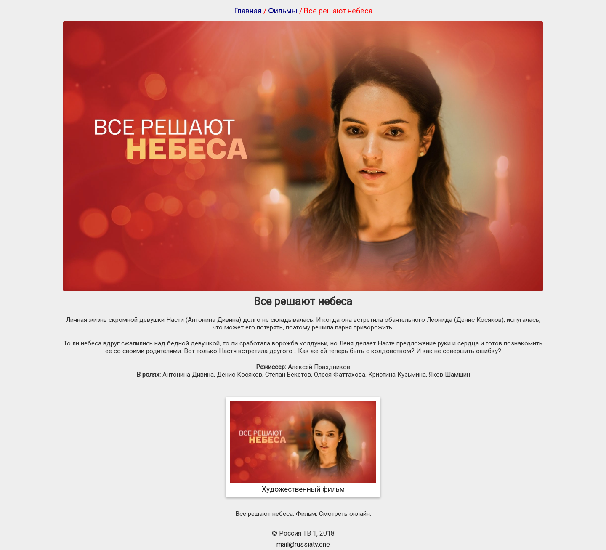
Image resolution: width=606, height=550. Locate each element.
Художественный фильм (303, 484)
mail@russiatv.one (303, 544)
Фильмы (283, 10)
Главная (248, 10)
